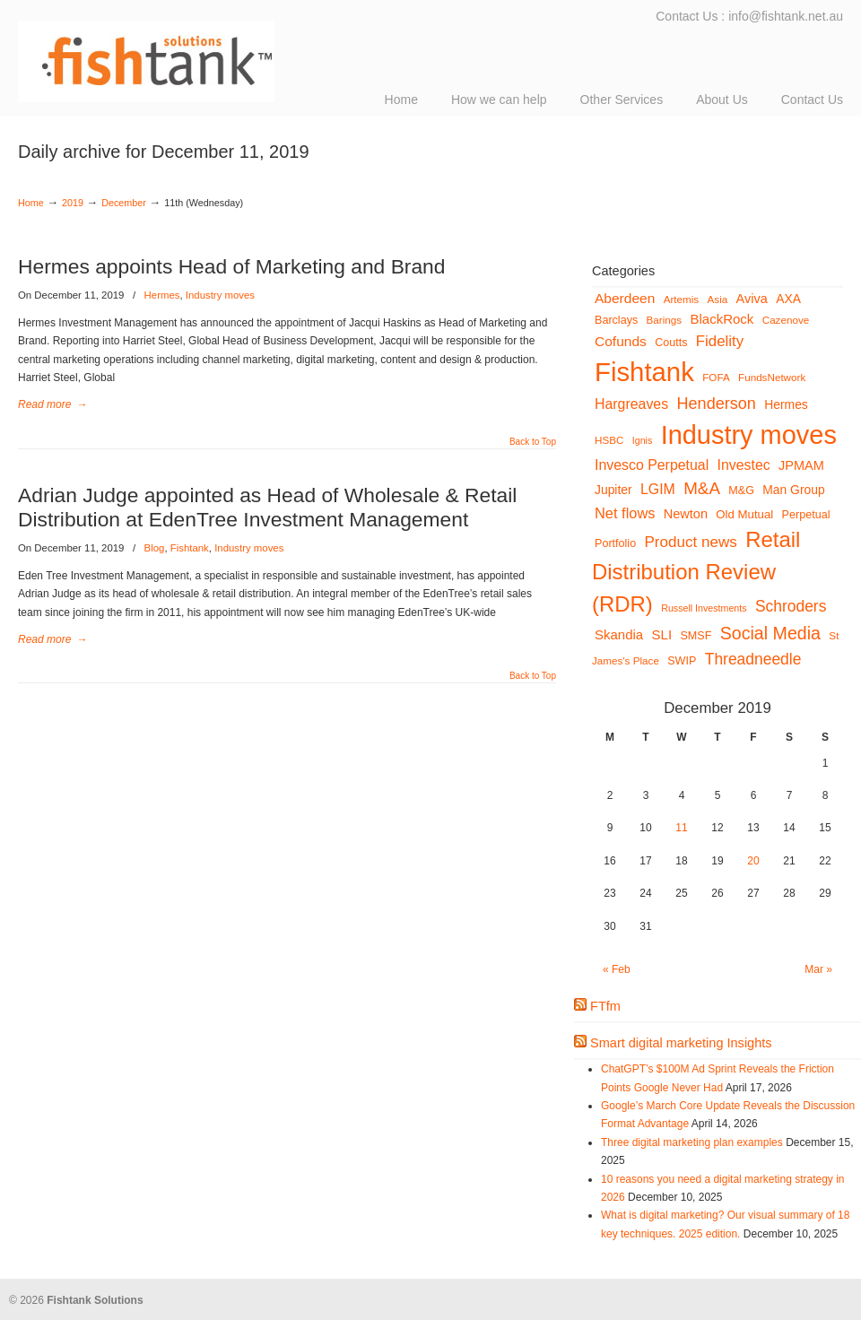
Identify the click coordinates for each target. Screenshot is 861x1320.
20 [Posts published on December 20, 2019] (753, 861)
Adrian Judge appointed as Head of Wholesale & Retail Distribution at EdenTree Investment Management (267, 507)
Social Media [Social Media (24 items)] (770, 633)
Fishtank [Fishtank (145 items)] (644, 371)
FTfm (605, 1006)
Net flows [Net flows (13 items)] (625, 513)
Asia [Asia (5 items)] (718, 299)
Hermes (162, 295)
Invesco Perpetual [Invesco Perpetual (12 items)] (652, 465)
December (123, 202)
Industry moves (220, 295)
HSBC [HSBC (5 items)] (609, 440)
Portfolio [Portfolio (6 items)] (615, 543)
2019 (72, 202)
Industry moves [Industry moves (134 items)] (749, 435)
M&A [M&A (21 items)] (701, 488)
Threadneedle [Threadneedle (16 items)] (753, 659)
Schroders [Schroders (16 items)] (790, 606)
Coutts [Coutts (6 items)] (671, 342)
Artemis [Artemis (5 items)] (682, 299)
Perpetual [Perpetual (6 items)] (806, 514)
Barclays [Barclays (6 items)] (616, 320)
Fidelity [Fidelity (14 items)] (720, 341)
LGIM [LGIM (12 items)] (657, 489)
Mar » (818, 969)
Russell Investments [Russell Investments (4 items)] (703, 608)
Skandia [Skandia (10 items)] (619, 634)
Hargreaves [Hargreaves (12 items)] (631, 404)
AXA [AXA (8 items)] (788, 298)
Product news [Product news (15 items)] (691, 542)
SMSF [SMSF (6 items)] (695, 636)
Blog (154, 548)
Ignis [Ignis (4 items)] (642, 440)
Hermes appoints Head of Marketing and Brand (231, 266)
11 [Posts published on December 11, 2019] (681, 827)
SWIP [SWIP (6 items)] (681, 661)
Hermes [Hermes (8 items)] (786, 404)
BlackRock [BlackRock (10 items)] (722, 318)
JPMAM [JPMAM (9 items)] (801, 465)
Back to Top (532, 442)
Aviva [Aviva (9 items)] (752, 298)
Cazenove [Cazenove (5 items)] (786, 320)
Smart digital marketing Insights (681, 1043)
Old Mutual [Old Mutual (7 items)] (744, 514)
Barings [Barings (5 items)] (665, 320)
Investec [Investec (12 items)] (744, 465)
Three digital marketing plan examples (692, 1142)
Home (31, 202)
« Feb (617, 969)
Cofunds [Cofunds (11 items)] (621, 341)
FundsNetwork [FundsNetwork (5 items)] (771, 377)
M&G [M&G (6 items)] (741, 490)
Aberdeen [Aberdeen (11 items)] (625, 298)
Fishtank (189, 548)
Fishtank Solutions (197, 53)
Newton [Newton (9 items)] (686, 514)
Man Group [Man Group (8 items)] (793, 489)
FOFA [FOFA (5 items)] (715, 377)
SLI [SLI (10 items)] (662, 634)
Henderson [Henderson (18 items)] (715, 403)
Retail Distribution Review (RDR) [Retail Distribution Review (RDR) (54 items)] (696, 571)
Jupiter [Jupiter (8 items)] (613, 489)
